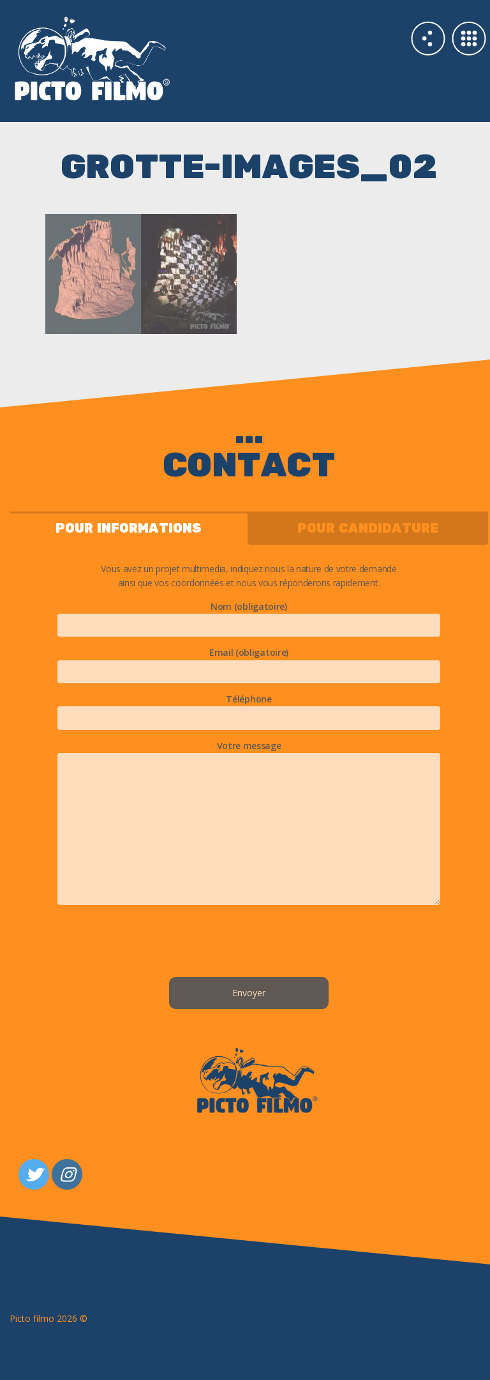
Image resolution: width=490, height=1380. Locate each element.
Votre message (248, 823)
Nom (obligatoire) (248, 615)
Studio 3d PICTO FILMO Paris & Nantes (129, 57)
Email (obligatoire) (248, 661)
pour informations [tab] (129, 528)
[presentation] (249, 943)
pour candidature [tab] (368, 528)
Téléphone (248, 708)
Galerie (469, 38)
